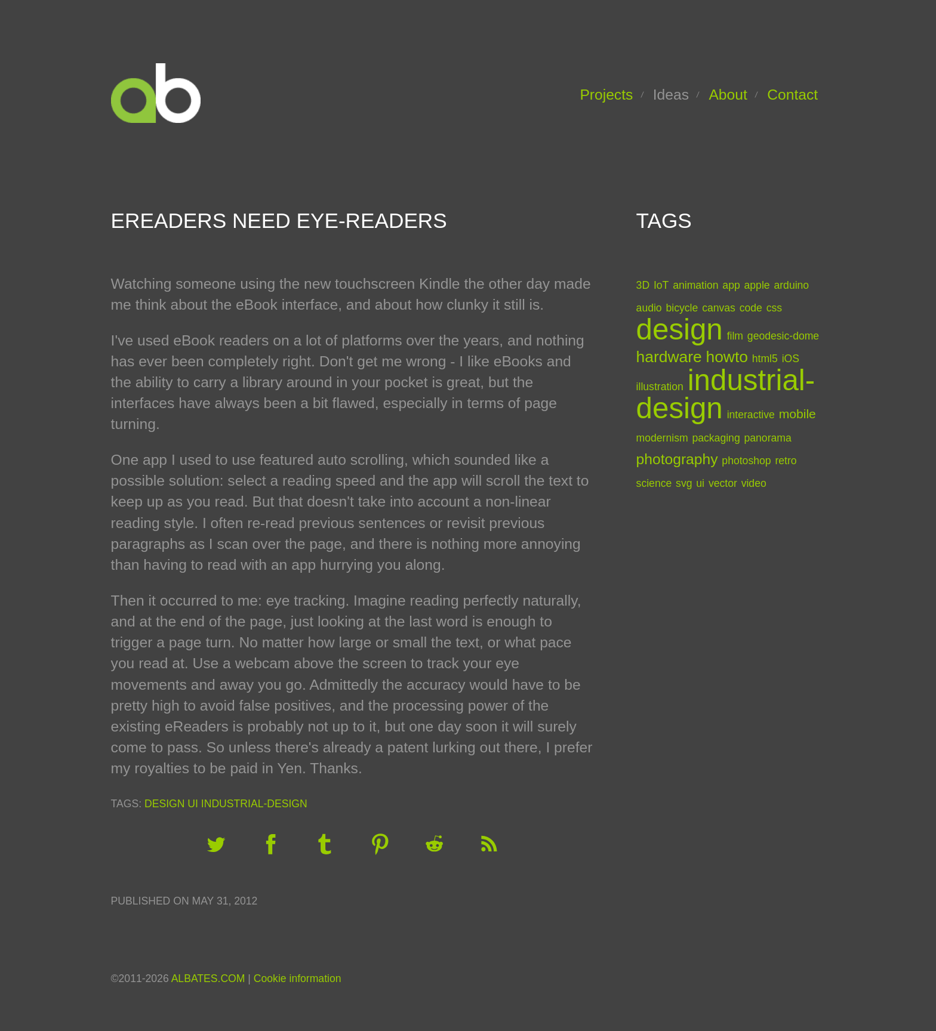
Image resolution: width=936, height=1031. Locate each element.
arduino (791, 285)
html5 (765, 359)
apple (757, 285)
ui (192, 804)
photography (677, 459)
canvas (718, 308)
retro (785, 461)
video (753, 483)
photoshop (746, 461)
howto (726, 357)
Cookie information (297, 978)
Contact (792, 95)
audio (649, 308)
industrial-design (254, 804)
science (654, 483)
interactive (751, 415)
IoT (661, 285)
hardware (669, 357)
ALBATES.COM (208, 978)
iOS (790, 359)
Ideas (671, 95)
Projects (606, 95)
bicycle (682, 308)
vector (723, 483)
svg (684, 483)
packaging (716, 438)
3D (643, 285)
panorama (768, 438)
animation (695, 285)
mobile (797, 414)
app (731, 285)
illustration (659, 387)
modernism (662, 438)
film (735, 336)
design (164, 804)
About (728, 95)
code (751, 308)
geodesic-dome (783, 336)
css (774, 308)
